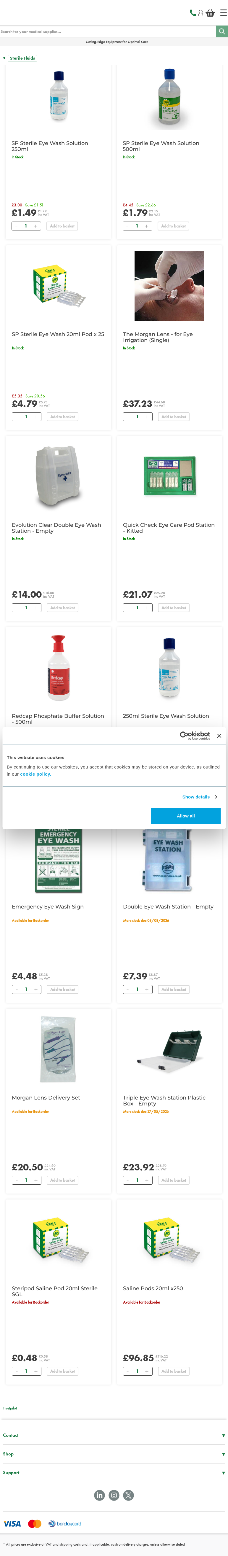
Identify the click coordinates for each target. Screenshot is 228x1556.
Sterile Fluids (22, 58)
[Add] (35, 226)
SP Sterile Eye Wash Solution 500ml (161, 146)
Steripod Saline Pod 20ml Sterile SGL (55, 1291)
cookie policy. (35, 773)
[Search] (222, 31)
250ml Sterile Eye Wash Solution (166, 716)
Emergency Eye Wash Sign (48, 907)
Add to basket (62, 226)
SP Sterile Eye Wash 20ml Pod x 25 (58, 334)
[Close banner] (219, 736)
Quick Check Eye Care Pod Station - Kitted (169, 528)
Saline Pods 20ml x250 (153, 1288)
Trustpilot (10, 1408)
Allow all (186, 815)
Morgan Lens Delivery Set (46, 1098)
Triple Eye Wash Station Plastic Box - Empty (164, 1101)
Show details (196, 796)
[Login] (200, 12)
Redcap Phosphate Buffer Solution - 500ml (58, 719)
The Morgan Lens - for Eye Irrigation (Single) (158, 337)
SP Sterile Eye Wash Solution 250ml (50, 146)
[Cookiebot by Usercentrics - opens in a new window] (184, 735)
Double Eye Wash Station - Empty (168, 907)
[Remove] (16, 226)
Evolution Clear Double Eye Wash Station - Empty (56, 528)
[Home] (223, 12)
